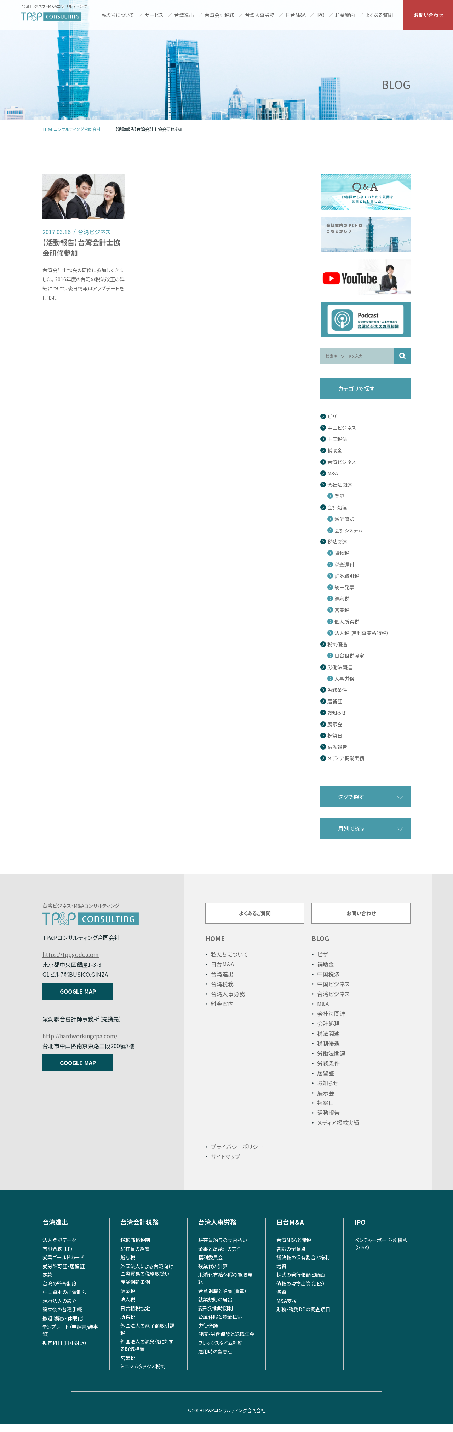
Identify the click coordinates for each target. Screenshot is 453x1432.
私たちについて (118, 14)
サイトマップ (225, 1164)
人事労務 (344, 679)
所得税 (127, 1324)
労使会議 (208, 1333)
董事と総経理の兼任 (220, 1256)
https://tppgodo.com (70, 954)
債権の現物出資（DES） (300, 1291)
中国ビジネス (341, 428)
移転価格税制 (135, 1248)
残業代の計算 (213, 1273)
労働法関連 (339, 667)
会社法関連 (339, 485)
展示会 (334, 724)
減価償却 (344, 519)
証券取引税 (346, 576)
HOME (215, 946)
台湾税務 (222, 992)
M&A (332, 473)
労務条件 (337, 690)
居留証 (334, 701)
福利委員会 (210, 1265)
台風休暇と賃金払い (220, 1324)
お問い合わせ (428, 14)
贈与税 (127, 1265)
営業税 (341, 610)
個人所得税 (346, 622)
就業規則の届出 (215, 1307)
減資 (281, 1300)
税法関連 (337, 542)
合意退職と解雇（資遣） (222, 1298)
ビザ (332, 417)
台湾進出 (184, 14)
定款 (47, 1282)
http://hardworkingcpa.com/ (79, 1036)
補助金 (334, 451)
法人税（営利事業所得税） (361, 633)
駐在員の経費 (135, 1256)
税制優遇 (337, 644)
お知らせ (336, 713)
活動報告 (337, 747)
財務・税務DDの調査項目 (303, 1317)
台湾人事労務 (260, 14)
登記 (339, 496)
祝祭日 (334, 736)
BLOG (320, 946)
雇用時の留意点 (215, 1359)
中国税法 (337, 439)
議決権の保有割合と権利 (303, 1265)
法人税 (127, 1307)
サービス (154, 14)
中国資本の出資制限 (64, 1300)
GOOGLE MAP (78, 991)
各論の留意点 (291, 1256)
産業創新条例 (135, 1290)
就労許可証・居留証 (63, 1273)
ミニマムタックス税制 (142, 1374)
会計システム (348, 530)
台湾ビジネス (341, 462)
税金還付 (344, 565)
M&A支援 (286, 1308)
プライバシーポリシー (237, 1154)
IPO (320, 14)
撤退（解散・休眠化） (63, 1325)
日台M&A (295, 14)
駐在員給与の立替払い (222, 1248)
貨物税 (341, 553)
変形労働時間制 (215, 1316)
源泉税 (341, 599)
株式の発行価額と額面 (300, 1282)
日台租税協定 (349, 656)
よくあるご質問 (255, 917)
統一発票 (344, 587)
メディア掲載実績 (345, 758)
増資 (281, 1273)
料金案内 (345, 14)
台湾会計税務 (219, 14)
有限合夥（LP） (57, 1256)
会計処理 (337, 507)
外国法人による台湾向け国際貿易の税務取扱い (146, 1277)
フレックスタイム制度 (220, 1350)
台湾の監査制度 (59, 1291)
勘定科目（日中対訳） (64, 1350)
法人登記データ (59, 1248)
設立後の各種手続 (62, 1317)
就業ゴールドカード (63, 1265)
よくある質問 (379, 14)
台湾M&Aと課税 (293, 1248)
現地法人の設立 (59, 1308)
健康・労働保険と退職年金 (226, 1342)
